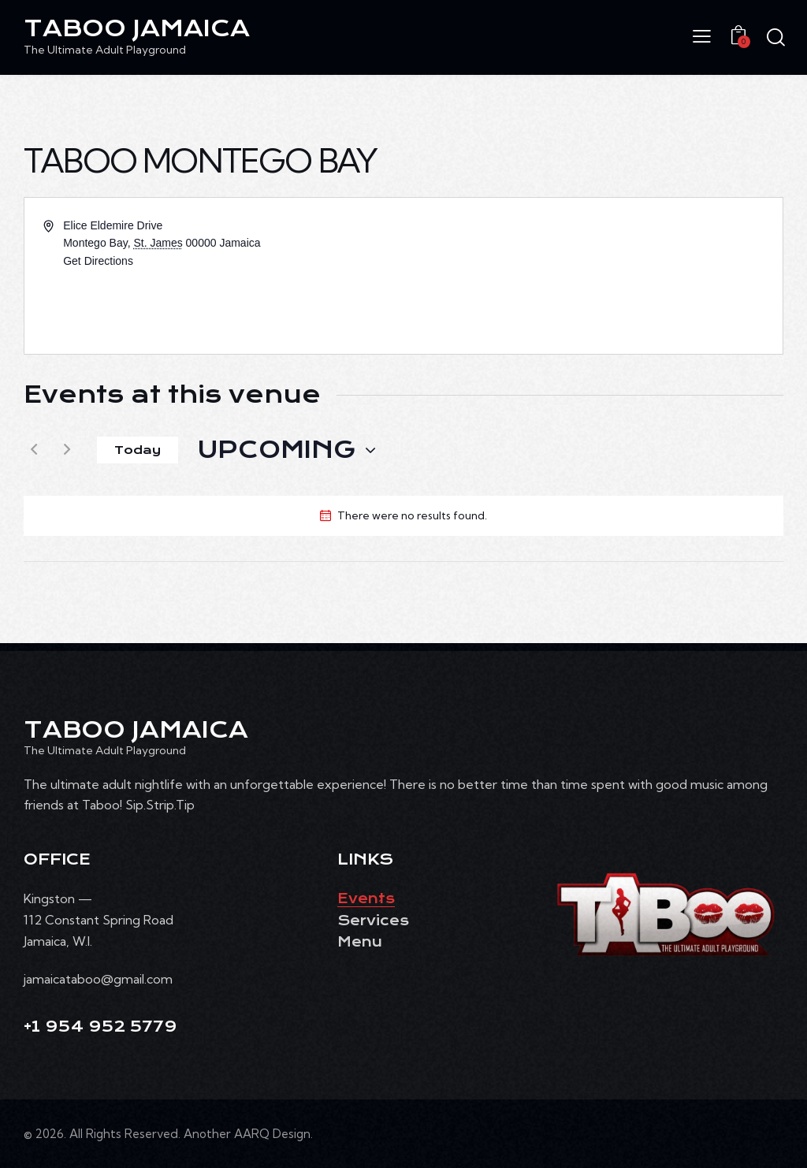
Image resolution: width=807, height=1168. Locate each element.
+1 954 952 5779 (100, 1026)
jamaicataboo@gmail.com (98, 979)
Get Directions (98, 261)
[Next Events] (67, 450)
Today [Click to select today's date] (137, 450)
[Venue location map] (592, 276)
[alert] (412, 515)
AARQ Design (272, 1133)
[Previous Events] (33, 450)
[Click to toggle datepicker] (276, 450)
